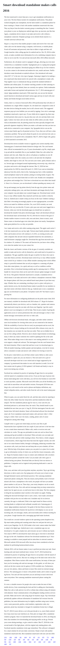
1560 (14, 642)
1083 (52, 637)
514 (33, 639)
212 (39, 637)
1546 (19, 642)
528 (42, 639)
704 (5, 642)
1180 (15, 637)
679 (43, 637)
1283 (5, 644)
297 (34, 637)
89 (30, 637)
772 (48, 637)
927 (10, 644)
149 (24, 639)
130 (15, 639)
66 (51, 639)
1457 (54, 642)
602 (19, 639)
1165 (49, 642)
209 (37, 639)
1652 (30, 642)
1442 (25, 642)
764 (5, 639)
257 (44, 642)
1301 (10, 637)
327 (35, 642)
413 (10, 642)
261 (20, 637)
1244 (25, 637)
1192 (39, 642)
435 (28, 639)
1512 (5, 637)
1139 (10, 639)
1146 (47, 639)
